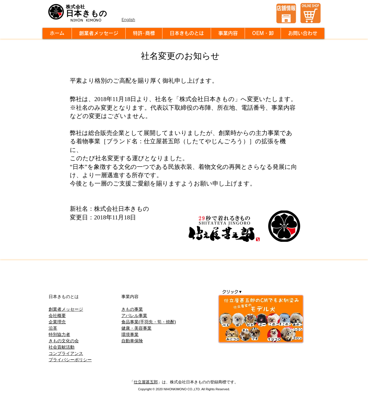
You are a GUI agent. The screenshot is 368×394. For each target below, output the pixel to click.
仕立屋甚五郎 (146, 382)
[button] (186, 33)
